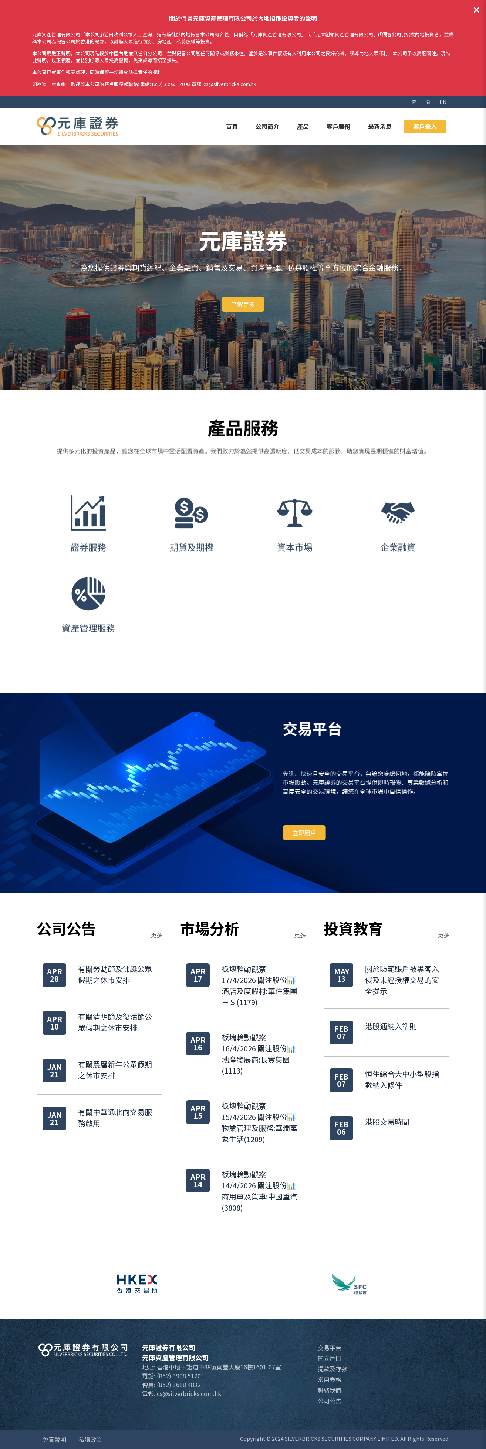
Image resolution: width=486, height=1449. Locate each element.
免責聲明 (54, 1439)
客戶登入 (425, 126)
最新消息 (380, 126)
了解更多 (243, 304)
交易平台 (329, 1347)
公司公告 (329, 1400)
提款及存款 (332, 1368)
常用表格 (329, 1379)
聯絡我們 (329, 1390)
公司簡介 (267, 126)
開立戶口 (329, 1357)
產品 (303, 126)
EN (442, 102)
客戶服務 (338, 126)
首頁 (232, 126)
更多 (156, 934)
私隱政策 (90, 1439)
